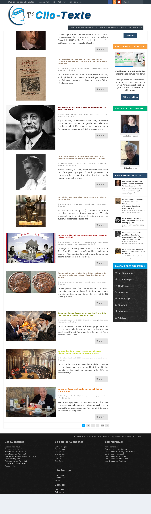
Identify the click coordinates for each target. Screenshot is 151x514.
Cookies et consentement (16, 483)
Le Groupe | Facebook (114, 474)
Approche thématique (112, 28)
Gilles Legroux (65, 134)
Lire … (102, 69)
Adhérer (122, 337)
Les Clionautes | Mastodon (116, 479)
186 (102, 445)
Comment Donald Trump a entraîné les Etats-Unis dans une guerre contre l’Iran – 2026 (82, 334)
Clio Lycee (123, 312)
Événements (60, 498)
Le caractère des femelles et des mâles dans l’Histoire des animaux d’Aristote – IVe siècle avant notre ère (82, 81)
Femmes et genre (96, 88)
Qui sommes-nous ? (13, 467)
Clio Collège (124, 318)
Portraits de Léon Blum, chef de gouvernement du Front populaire (133, 240)
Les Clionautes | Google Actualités (120, 471)
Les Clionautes (125, 293)
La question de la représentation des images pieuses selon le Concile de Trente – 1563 (79, 372)
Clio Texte (59, 476)
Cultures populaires (87, 416)
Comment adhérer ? (13, 469)
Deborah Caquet (76, 134)
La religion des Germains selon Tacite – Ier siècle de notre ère (133, 271)
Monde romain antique (98, 224)
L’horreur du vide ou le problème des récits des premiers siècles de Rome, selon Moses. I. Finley (81, 177)
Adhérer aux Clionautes (84, 456)
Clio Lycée (59, 471)
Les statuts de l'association (17, 474)
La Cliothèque (125, 299)
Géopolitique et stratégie (91, 340)
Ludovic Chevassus (66, 340)
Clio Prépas (124, 305)
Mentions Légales (12, 479)
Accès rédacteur (12, 486)
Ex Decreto (60, 512)
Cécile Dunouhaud (66, 378)
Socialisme (61, 136)
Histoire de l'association (15, 471)
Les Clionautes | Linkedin (115, 476)
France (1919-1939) (101, 134)
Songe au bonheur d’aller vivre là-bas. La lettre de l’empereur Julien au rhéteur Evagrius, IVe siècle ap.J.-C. (82, 295)
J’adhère (130, 55)
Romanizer (59, 510)
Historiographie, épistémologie (81, 50)
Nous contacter (112, 467)
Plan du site (103, 456)
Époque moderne (88, 48)
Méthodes (134, 28)
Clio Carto (123, 331)
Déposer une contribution (116, 469)
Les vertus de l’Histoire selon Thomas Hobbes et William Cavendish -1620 (132, 203)
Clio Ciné (122, 325)
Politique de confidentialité (17, 481)
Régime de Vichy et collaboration (76, 264)
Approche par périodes (82, 28)
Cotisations (60, 495)
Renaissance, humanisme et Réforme (94, 378)
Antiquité (86, 88)
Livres (57, 500)
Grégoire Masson (66, 48)
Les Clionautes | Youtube (115, 481)
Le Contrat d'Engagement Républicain (21, 476)
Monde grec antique (133, 232)
